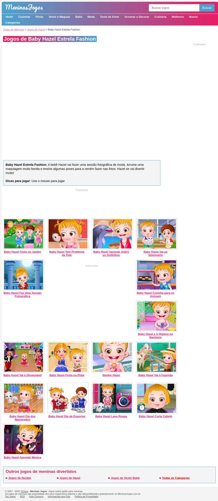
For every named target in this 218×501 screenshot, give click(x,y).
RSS (22, 496)
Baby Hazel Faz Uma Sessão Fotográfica (22, 294)
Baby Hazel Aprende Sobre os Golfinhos (111, 253)
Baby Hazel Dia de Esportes (66, 416)
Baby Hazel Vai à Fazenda (155, 375)
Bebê (78, 16)
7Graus (24, 491)
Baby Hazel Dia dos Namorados (22, 418)
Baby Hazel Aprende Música (22, 457)
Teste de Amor (109, 16)
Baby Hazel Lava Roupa (111, 416)
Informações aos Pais (59, 496)
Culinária (160, 16)
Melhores (178, 16)
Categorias (12, 22)
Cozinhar (24, 16)
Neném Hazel (111, 375)
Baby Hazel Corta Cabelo (155, 416)
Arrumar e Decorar (136, 16)
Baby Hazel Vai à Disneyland (22, 375)
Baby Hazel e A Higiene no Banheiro (155, 335)
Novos (193, 16)
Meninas (24, 7)
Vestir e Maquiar (59, 16)
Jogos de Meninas (13, 29)
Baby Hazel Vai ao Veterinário (156, 253)
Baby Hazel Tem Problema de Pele (66, 253)
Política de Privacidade (86, 496)
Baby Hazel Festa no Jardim (22, 251)
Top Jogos (10, 496)
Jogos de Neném (19, 478)
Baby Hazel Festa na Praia (66, 375)
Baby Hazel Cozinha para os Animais (155, 294)
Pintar (39, 16)
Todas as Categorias (176, 478)
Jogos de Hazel (36, 29)
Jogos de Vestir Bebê (125, 478)
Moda (91, 16)
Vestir (9, 16)
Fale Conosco (36, 496)
